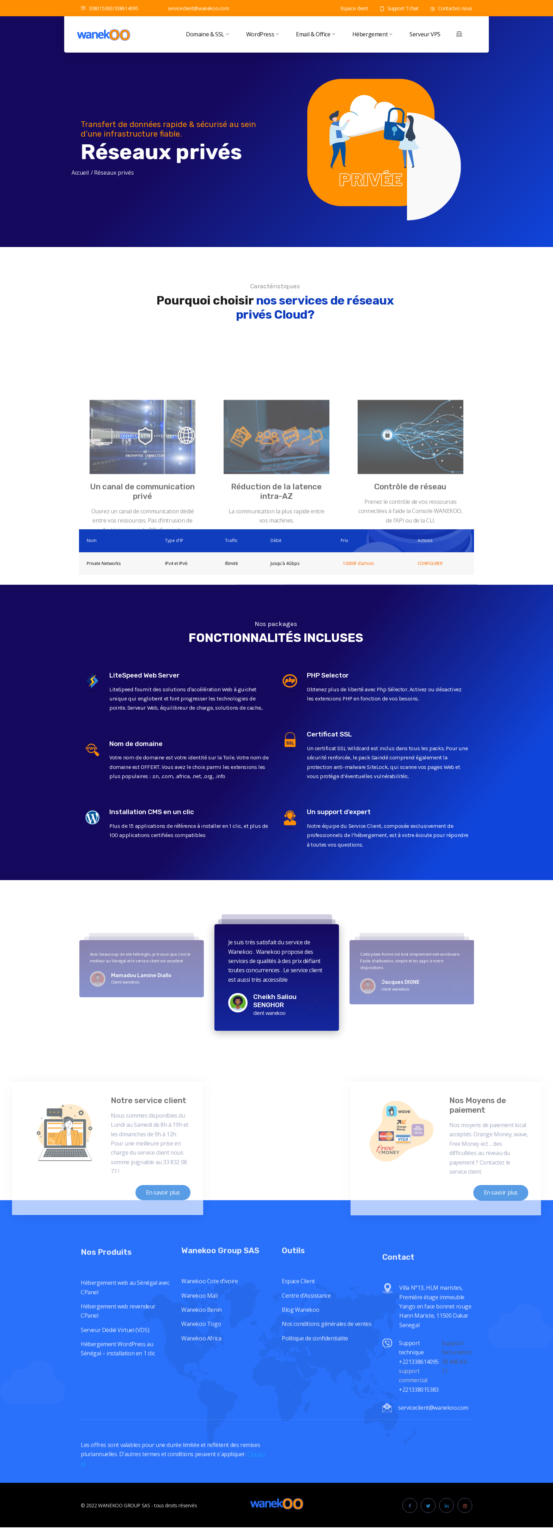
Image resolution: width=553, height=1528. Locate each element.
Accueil (16, 172)
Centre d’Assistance (306, 1381)
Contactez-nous (451, 8)
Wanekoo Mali (199, 1381)
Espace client (350, 8)
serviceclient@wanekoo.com (194, 8)
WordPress (262, 34)
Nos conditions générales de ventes (326, 1409)
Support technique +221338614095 (419, 1493)
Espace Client (298, 1367)
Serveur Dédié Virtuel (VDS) (115, 1427)
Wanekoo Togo (201, 1409)
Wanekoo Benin (201, 1395)
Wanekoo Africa (201, 1424)
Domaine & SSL (207, 34)
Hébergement (372, 34)
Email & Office (315, 34)
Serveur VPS (424, 34)
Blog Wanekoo (300, 1395)
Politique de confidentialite (315, 1424)
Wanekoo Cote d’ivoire (209, 1367)
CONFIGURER (430, 563)
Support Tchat (399, 8)
